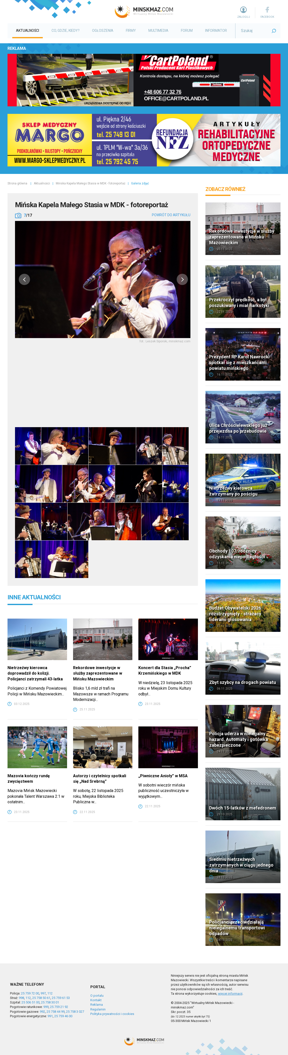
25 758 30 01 (50, 1002)
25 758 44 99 (56, 1011)
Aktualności (27, 31)
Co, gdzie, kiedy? (66, 31)
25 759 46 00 (63, 1016)
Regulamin (98, 1009)
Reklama (96, 1004)
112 (50, 993)
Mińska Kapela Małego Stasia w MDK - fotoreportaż (90, 183)
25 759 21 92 (59, 1007)
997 (43, 993)
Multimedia (158, 31)
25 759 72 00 (30, 993)
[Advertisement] (103, 384)
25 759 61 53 (61, 998)
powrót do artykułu (171, 215)
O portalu (97, 995)
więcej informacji (230, 993)
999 (46, 1007)
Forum (187, 31)
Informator (216, 31)
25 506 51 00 (31, 1002)
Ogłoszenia (102, 31)
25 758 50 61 (41, 998)
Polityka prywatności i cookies (112, 1014)
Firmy (131, 31)
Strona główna (17, 183)
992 (42, 1011)
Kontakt (96, 1000)
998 (21, 998)
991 (50, 1016)
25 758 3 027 (75, 1011)
